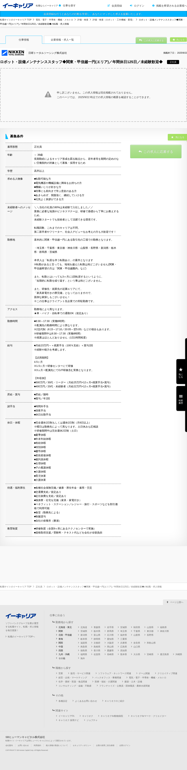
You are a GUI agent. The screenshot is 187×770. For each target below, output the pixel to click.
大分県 (136, 654)
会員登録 (117, 5)
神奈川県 (164, 631)
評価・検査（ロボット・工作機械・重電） (113, 19)
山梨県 (136, 635)
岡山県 (110, 646)
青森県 (97, 627)
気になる (181, 375)
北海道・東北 (65, 627)
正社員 (39, 586)
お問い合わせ (23, 745)
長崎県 (110, 654)
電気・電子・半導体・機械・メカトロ (54, 19)
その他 (61, 658)
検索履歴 (181, 401)
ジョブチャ (92, 720)
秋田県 (136, 627)
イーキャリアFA (66, 716)
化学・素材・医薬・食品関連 (72, 681)
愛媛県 (110, 650)
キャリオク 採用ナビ (68, 720)
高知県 (123, 650)
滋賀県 (83, 643)
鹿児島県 (164, 654)
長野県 (150, 635)
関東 (60, 631)
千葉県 (136, 631)
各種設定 (62, 701)
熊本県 (123, 654)
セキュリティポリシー (82, 745)
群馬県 (110, 631)
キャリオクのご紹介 (114, 701)
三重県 (123, 639)
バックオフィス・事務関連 (108, 677)
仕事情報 (24, 39)
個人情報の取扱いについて (57, 745)
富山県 (97, 635)
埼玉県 (123, 631)
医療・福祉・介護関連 (106, 681)
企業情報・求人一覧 (62, 39)
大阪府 (110, 643)
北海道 (83, 627)
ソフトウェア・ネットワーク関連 (114, 673)
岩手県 (110, 627)
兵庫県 (123, 643)
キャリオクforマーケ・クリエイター (148, 716)
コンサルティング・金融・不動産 (74, 686)
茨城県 (83, 631)
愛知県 (110, 639)
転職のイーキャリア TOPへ (21, 636)
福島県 (163, 627)
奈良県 (136, 643)
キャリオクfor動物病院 (112, 716)
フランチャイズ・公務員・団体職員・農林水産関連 (124, 686)
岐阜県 (83, 639)
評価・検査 (82, 19)
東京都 (150, 631)
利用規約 (37, 745)
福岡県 (83, 654)
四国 (60, 650)
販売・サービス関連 (80, 673)
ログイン (139, 5)
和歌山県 (151, 643)
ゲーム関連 (144, 673)
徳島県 (83, 650)
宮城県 (123, 627)
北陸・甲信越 (65, 635)
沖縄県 (178, 654)
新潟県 (83, 635)
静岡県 (97, 639)
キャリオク (87, 716)
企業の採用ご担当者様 (105, 745)
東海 (60, 639)
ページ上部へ (176, 602)
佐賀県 (97, 654)
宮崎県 (150, 654)
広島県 (123, 646)
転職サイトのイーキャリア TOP (16, 19)
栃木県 (97, 631)
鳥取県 (83, 646)
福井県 (123, 635)
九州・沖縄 (63, 654)
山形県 (150, 627)
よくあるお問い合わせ (86, 701)
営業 (60, 673)
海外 (82, 658)
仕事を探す (69, 5)
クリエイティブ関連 (167, 673)
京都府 (97, 643)
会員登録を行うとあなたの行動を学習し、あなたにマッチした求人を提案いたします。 (93, 13)
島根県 (97, 646)
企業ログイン (124, 745)
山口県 (136, 646)
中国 (60, 646)
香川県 (97, 650)
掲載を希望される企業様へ (171, 5)
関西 (60, 643)
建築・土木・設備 (133, 681)
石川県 (110, 635)
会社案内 (9, 745)
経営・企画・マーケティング (72, 677)
